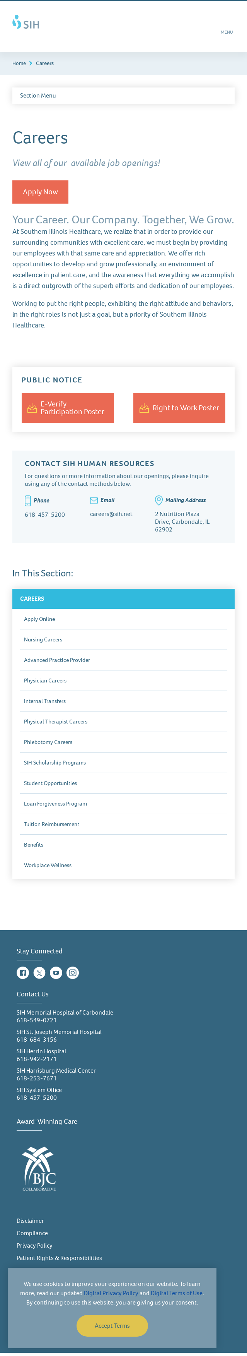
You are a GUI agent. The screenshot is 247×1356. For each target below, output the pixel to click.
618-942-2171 (37, 1062)
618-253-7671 (37, 1081)
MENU (227, 35)
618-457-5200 (37, 1101)
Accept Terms (112, 1326)
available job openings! (115, 165)
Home (19, 66)
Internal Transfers (45, 704)
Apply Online (39, 622)
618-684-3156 (37, 1043)
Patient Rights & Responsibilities (59, 1261)
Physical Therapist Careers (55, 725)
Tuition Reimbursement (51, 827)
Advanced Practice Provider (57, 663)
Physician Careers (45, 683)
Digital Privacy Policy (111, 1293)
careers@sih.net (111, 517)
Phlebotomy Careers (48, 745)
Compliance (32, 1236)
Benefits (33, 848)
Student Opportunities (50, 786)
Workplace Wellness (48, 868)
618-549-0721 (37, 1023)
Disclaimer (30, 1224)
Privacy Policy (35, 1249)
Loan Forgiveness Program (55, 807)
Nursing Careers (43, 642)
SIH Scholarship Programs (55, 766)
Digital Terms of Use (177, 1293)
